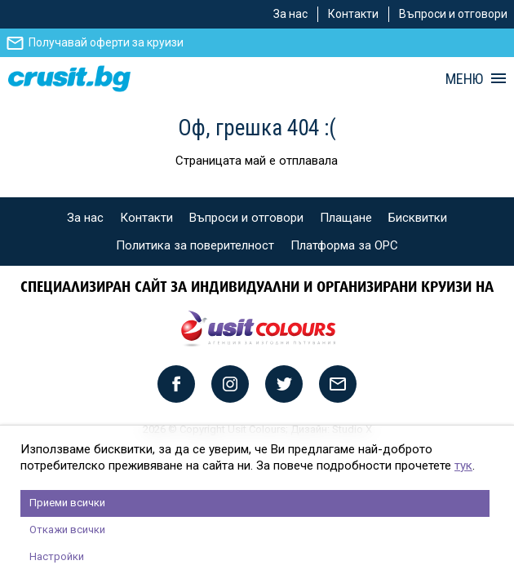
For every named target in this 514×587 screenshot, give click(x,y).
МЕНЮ (464, 79)
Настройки (56, 556)
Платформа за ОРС (344, 245)
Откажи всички (67, 529)
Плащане (346, 217)
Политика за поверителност (195, 245)
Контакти (353, 13)
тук (463, 465)
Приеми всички (67, 503)
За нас (290, 13)
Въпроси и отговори (453, 13)
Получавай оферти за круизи (106, 42)
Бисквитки (417, 217)
